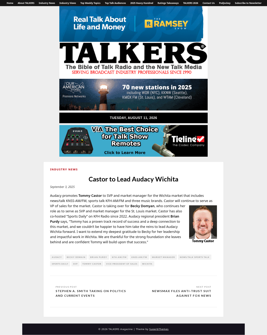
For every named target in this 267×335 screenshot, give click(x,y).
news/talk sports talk (195, 257)
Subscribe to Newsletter (248, 3)
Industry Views (68, 3)
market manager (163, 257)
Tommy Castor (92, 264)
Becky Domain (76, 257)
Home (10, 3)
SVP (75, 264)
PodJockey (224, 3)
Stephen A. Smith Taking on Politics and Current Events (91, 293)
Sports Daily (60, 264)
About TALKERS (26, 3)
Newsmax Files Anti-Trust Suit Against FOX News (181, 293)
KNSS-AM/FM (139, 257)
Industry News (47, 3)
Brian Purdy (98, 257)
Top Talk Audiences (115, 3)
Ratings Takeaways (168, 3)
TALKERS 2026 (190, 3)
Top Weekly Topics (90, 3)
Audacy (57, 257)
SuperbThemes (159, 329)
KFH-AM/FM (119, 257)
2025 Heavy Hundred (141, 3)
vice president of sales (121, 264)
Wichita (147, 264)
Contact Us (209, 3)
